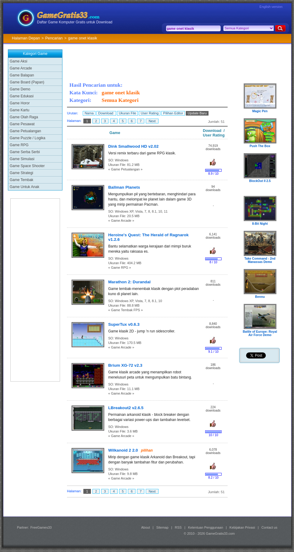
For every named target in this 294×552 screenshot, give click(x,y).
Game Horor (20, 103)
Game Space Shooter (27, 166)
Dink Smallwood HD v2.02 (133, 146)
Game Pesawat (22, 124)
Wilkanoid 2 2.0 (123, 450)
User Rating (150, 113)
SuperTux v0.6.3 (123, 324)
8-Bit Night (260, 223)
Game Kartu (19, 110)
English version (270, 6)
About (145, 527)
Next (152, 121)
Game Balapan (22, 75)
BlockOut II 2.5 (260, 181)
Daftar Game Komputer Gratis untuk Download (74, 22)
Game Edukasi (22, 96)
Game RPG (19, 145)
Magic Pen (260, 111)
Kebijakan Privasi (242, 527)
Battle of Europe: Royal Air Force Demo (260, 333)
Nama (89, 113)
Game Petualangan (25, 131)
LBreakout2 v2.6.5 (125, 408)
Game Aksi (18, 61)
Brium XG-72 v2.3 (125, 365)
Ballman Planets (124, 187)
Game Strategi (21, 173)
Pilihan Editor (173, 113)
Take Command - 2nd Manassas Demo (260, 260)
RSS (178, 527)
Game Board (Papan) (27, 82)
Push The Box (259, 146)
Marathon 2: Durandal (129, 282)
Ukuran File (127, 113)
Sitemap (162, 527)
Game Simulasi (22, 159)
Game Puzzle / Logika (27, 138)
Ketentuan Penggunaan (205, 527)
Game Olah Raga (24, 117)
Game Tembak (21, 180)
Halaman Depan (26, 38)
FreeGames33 (41, 527)
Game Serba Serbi (25, 152)
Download (106, 113)
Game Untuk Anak (24, 187)
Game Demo (20, 89)
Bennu (260, 296)
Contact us (269, 527)
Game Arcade (21, 68)
